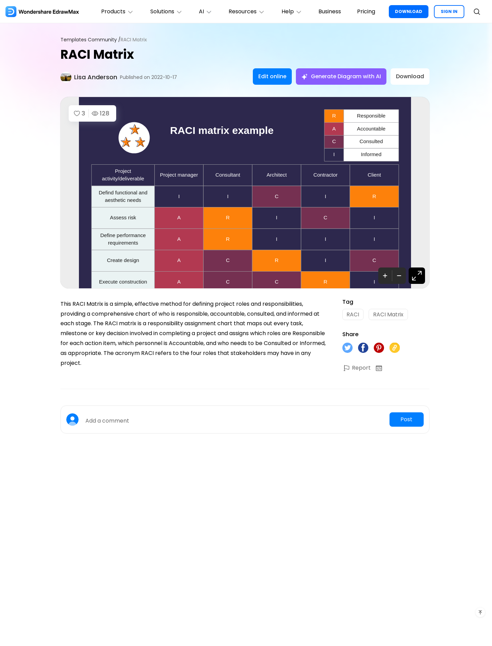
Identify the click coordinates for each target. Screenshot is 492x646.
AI (204, 11)
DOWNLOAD (408, 11)
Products (116, 11)
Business (329, 11)
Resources (246, 11)
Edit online (271, 76)
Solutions (165, 11)
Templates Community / (90, 40)
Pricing (366, 11)
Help (291, 11)
